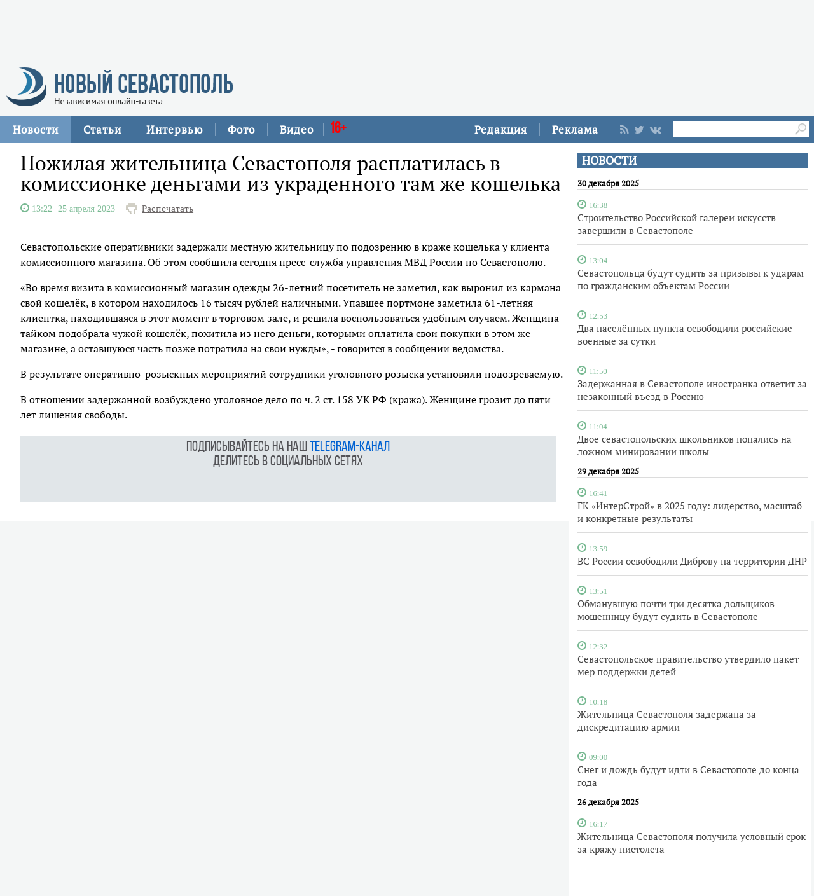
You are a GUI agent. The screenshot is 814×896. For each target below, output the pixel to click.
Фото (241, 129)
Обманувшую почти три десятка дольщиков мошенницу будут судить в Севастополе (676, 610)
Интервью (174, 129)
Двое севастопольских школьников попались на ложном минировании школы (684, 445)
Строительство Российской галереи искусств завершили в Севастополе (676, 224)
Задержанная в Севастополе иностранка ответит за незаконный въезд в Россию (692, 390)
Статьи (102, 129)
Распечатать (167, 208)
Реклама (575, 129)
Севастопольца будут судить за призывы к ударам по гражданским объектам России (690, 279)
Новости (36, 129)
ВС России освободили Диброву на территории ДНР (692, 561)
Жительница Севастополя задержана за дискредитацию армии (666, 720)
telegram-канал (350, 447)
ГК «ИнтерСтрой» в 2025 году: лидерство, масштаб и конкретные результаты (689, 512)
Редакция (500, 129)
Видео (297, 129)
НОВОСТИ (609, 160)
